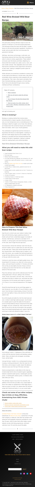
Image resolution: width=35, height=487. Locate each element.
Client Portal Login (17, 434)
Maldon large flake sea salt (15, 163)
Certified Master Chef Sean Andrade (12, 413)
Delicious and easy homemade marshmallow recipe (17, 404)
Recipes (11, 8)
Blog (7, 8)
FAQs (17, 461)
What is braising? (12, 92)
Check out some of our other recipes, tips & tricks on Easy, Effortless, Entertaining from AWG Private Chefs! (18, 104)
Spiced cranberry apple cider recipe (13, 403)
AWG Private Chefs (15, 415)
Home (3, 8)
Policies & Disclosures (17, 437)
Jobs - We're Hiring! (17, 439)
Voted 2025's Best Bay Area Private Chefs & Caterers (17, 454)
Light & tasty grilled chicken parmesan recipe (15, 406)
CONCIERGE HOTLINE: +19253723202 (17, 478)
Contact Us (17, 463)
